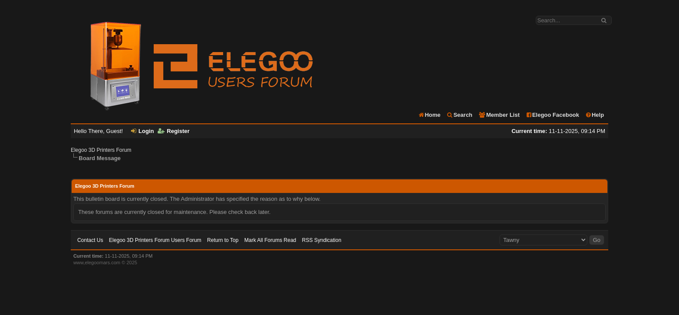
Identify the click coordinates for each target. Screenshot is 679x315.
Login (142, 131)
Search (459, 115)
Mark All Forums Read (270, 240)
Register (174, 131)
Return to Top (222, 240)
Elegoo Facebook (552, 115)
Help (594, 115)
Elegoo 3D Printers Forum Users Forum (155, 240)
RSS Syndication (321, 240)
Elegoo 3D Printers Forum (101, 150)
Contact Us (90, 240)
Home (429, 115)
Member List (499, 115)
